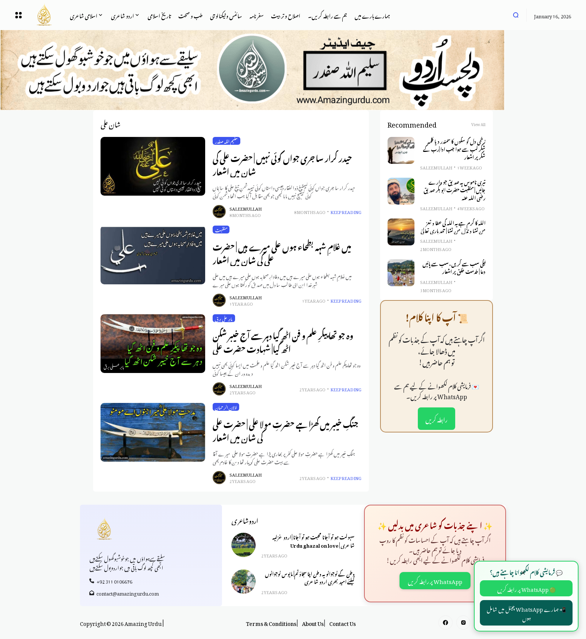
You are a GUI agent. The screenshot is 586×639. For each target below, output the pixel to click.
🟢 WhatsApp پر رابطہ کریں (526, 588)
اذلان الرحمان (226, 407)
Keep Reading (345, 211)
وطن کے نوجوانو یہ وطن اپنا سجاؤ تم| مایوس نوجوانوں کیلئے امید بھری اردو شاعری (310, 577)
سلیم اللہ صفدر (226, 141)
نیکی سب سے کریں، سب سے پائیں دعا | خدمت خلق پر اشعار (453, 267)
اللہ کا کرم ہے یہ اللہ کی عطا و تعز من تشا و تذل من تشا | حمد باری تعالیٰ (452, 226)
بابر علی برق (224, 318)
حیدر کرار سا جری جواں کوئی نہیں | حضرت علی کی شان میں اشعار (282, 163)
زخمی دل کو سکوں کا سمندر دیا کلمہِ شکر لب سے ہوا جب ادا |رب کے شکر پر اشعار (454, 149)
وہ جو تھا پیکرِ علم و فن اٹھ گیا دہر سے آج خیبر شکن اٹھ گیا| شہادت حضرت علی (283, 341)
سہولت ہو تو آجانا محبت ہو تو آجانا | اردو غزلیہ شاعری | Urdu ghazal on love (313, 540)
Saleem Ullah (245, 208)
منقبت (221, 230)
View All (478, 123)
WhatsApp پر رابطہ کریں (435, 580)
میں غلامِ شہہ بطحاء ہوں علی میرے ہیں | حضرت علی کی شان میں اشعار (282, 252)
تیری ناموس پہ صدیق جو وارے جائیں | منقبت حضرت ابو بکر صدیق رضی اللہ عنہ (454, 189)
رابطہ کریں (436, 418)
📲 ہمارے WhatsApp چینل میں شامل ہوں (526, 613)
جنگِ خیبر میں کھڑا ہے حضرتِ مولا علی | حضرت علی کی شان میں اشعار (285, 429)
